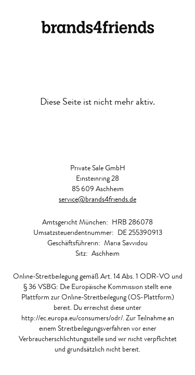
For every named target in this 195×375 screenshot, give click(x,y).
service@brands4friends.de (97, 199)
